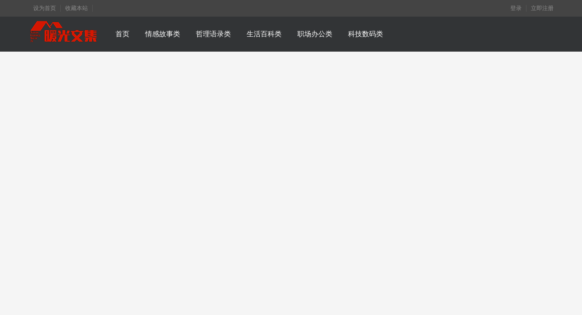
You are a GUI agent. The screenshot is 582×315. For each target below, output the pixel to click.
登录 (516, 8)
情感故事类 (162, 34)
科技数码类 (365, 34)
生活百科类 (264, 34)
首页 (122, 34)
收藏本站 (76, 8)
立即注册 (542, 8)
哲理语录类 (213, 34)
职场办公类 (314, 34)
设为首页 (44, 8)
